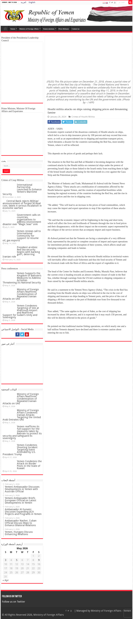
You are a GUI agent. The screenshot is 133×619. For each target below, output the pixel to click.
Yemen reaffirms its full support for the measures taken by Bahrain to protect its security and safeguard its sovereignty (22, 432)
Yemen (12, 29)
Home (5, 28)
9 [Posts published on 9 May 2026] (38, 560)
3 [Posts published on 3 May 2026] (5, 560)
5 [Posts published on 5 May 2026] (16, 560)
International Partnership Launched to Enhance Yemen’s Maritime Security (22, 189)
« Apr (6, 580)
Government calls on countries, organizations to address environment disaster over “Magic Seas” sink (22, 219)
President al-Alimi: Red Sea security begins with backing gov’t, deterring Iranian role (21, 252)
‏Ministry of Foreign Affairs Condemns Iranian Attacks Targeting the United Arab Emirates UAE (22, 415)
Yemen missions (48, 29)
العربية (23, 2)
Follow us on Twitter (12, 596)
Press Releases (64, 29)
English (32, 2)
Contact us (75, 29)
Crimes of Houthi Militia (83, 117)
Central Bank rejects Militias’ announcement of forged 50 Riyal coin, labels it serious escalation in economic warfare (22, 205)
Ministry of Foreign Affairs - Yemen (111, 610)
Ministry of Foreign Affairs (29, 29)
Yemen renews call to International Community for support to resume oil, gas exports (22, 236)
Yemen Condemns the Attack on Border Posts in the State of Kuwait (29, 465)
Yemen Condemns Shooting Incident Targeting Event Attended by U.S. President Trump (20, 450)
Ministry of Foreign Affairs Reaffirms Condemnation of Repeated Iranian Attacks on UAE (21, 294)
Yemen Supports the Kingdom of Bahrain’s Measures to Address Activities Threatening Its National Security (22, 278)
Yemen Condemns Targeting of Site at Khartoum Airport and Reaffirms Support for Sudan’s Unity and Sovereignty (21, 311)
